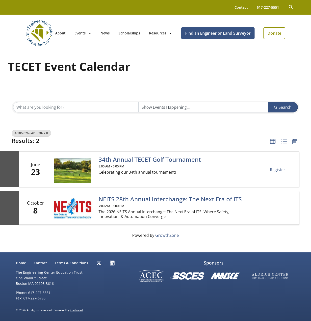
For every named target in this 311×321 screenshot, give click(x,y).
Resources (170, 34)
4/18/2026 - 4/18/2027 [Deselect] (31, 135)
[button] (273, 144)
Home (21, 263)
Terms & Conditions (72, 263)
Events (93, 34)
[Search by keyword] (76, 109)
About (70, 34)
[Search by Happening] (203, 109)
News (115, 34)
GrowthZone (167, 237)
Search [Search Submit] (282, 109)
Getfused (76, 310)
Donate (284, 34)
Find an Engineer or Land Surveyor (227, 34)
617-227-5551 (268, 7)
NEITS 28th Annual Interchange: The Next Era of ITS (170, 201)
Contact (241, 7)
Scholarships (139, 34)
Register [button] (277, 172)
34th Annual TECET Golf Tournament (150, 162)
